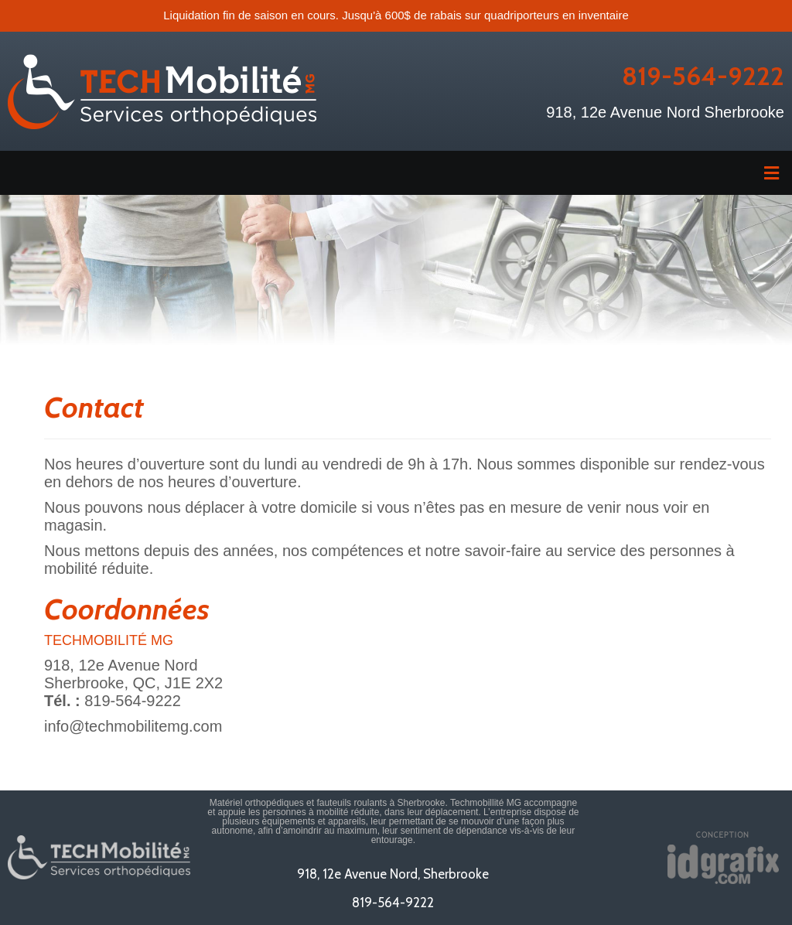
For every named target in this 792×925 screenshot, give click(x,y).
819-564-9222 (703, 75)
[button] (396, 173)
